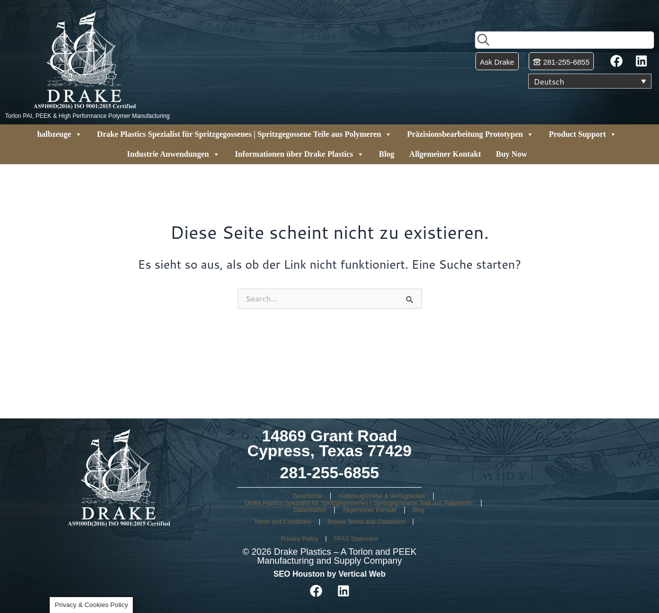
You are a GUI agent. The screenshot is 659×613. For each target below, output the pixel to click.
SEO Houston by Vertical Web (330, 574)
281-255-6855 (329, 473)
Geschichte (307, 496)
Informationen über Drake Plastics (299, 154)
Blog (386, 154)
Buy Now (511, 154)
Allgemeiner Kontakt (445, 154)
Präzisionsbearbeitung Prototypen (470, 134)
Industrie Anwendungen (173, 154)
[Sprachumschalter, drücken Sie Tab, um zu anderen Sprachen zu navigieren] (590, 81)
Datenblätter (310, 510)
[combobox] (564, 40)
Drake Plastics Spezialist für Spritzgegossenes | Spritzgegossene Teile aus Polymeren (244, 134)
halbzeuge (59, 134)
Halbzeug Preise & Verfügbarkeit (382, 496)
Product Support (583, 134)
